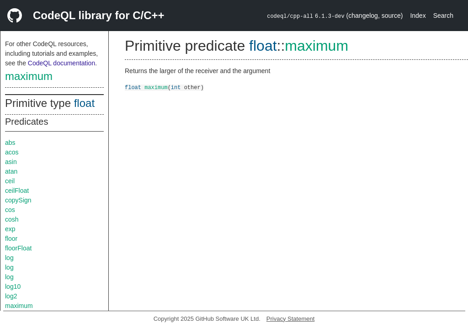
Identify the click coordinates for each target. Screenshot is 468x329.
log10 (13, 286)
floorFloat (18, 248)
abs (10, 142)
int (176, 87)
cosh (12, 219)
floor (11, 238)
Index (417, 15)
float (84, 103)
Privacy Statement (290, 318)
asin (11, 161)
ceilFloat (17, 190)
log (9, 257)
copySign (18, 200)
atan (11, 171)
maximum (29, 76)
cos (10, 209)
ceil (10, 181)
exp (10, 229)
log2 (11, 296)
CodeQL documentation (61, 63)
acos (12, 152)
